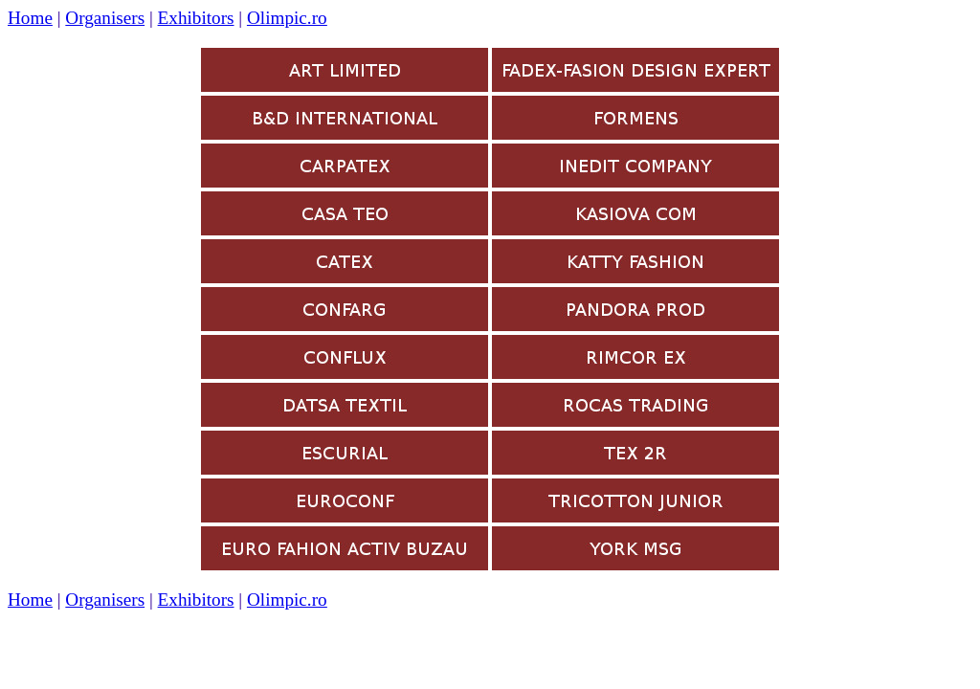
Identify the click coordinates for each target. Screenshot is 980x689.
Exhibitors (196, 18)
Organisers (105, 18)
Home (30, 18)
